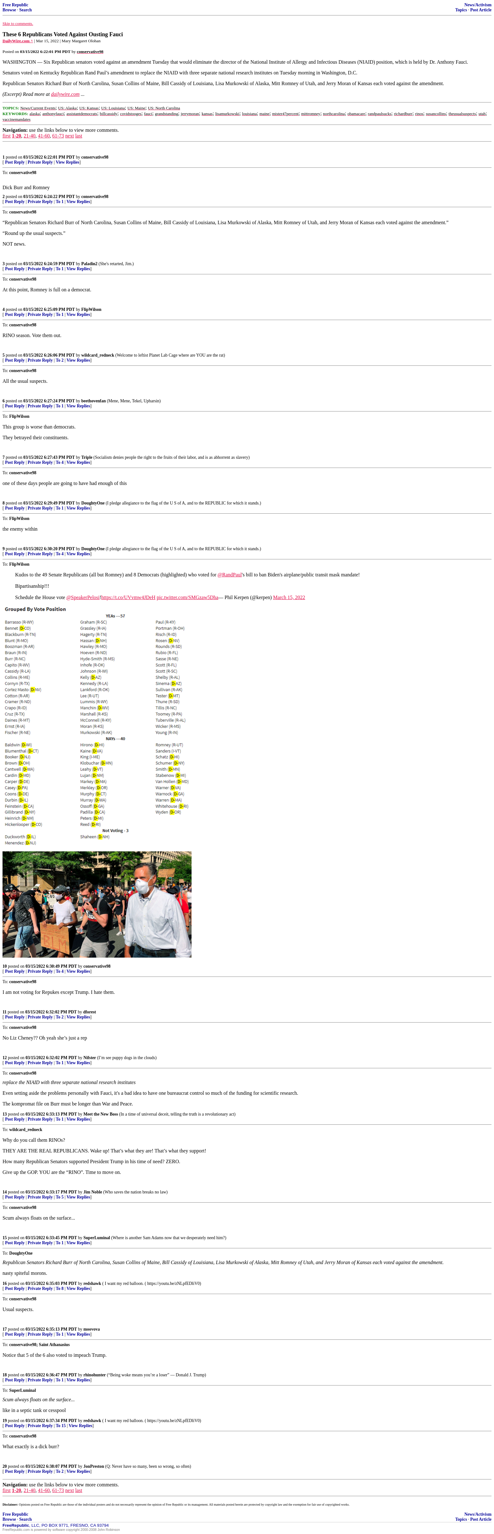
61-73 (58, 135)
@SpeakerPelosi (83, 597)
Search (25, 10)
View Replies (67, 162)
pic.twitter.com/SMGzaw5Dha (187, 597)
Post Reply (15, 162)
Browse (9, 10)
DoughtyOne (93, 503)
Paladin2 (89, 263)
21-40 (29, 135)
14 (5, 1192)
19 (5, 1420)
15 (5, 1237)
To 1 (60, 201)
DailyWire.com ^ (18, 40)
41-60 (43, 135)
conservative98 (94, 157)
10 (5, 966)
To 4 (60, 462)
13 (5, 1114)
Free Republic (15, 5)
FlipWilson (91, 309)
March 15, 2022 (289, 597)
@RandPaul (230, 574)
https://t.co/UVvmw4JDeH (128, 597)
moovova (91, 1329)
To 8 (60, 1288)
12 (5, 1057)
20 (5, 1466)
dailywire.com (65, 94)
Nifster (89, 1057)
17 (5, 1329)
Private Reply (40, 162)
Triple (86, 457)
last (78, 135)
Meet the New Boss (100, 1114)
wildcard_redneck (97, 355)
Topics (461, 10)
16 (5, 1283)
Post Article (480, 10)
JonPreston (93, 1466)
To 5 (60, 1197)
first (7, 135)
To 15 (61, 1425)
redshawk (92, 1283)
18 (5, 1375)
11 (5, 1012)
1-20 (16, 135)
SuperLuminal (96, 1237)
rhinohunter (94, 1375)
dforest (89, 1012)
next (69, 135)
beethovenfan (93, 401)
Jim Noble (92, 1192)
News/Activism (477, 5)
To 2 (60, 360)
